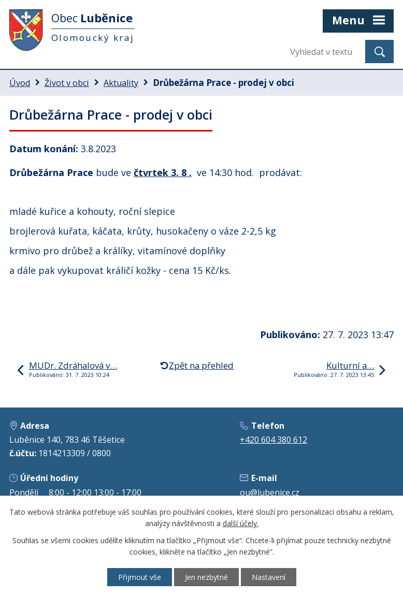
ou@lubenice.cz (269, 492)
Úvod (19, 83)
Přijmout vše (139, 577)
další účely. (240, 524)
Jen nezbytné (206, 577)
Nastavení (268, 577)
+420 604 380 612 (273, 439)
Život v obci (67, 83)
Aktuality (121, 83)
